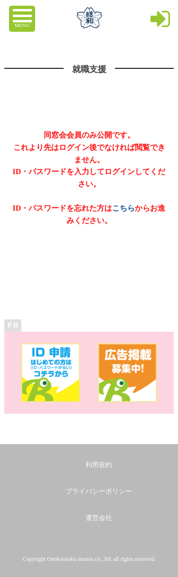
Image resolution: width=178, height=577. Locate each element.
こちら (123, 208)
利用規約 (98, 464)
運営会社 (98, 517)
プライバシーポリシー (99, 491)
